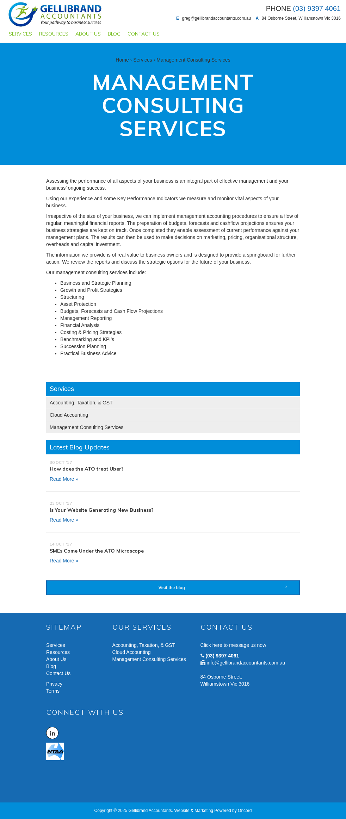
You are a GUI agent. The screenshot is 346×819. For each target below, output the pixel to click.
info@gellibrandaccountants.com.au (245, 663)
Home (122, 60)
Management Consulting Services (86, 427)
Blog (114, 34)
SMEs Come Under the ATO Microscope (97, 551)
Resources (53, 34)
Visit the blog (223, 587)
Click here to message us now (233, 645)
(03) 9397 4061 (222, 656)
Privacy (54, 684)
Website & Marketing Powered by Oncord (213, 810)
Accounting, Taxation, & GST (81, 402)
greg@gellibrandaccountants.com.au (216, 18)
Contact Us (144, 34)
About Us (88, 34)
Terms (53, 691)
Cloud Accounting (69, 415)
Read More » (64, 479)
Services (20, 34)
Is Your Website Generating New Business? (102, 510)
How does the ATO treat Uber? (87, 469)
